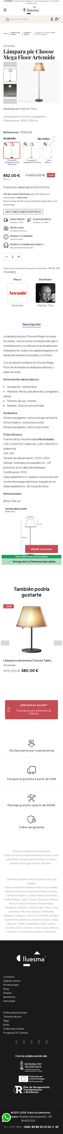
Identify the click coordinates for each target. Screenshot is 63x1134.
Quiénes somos (12, 980)
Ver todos (44, 138)
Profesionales (11, 984)
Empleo (7, 992)
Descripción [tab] (32, 324)
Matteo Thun (28, 108)
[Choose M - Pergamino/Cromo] (31, 150)
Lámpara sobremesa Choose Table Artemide (27, 661)
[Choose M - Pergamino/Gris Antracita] (11, 150)
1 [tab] (25, 679)
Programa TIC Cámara (15, 1032)
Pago (6, 1020)
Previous (10, 64)
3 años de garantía (31, 842)
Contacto (9, 976)
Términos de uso (12, 1016)
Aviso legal (9, 1000)
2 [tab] (28, 679)
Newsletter (9, 996)
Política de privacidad (15, 1012)
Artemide (9, 46)
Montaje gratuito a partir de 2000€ (31, 820)
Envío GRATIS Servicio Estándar (31, 556)
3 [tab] (31, 679)
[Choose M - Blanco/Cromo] (51, 150)
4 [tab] (35, 679)
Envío (6, 1024)
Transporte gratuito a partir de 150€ (31, 758)
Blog (6, 988)
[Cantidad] (12, 257)
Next (10, 101)
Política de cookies (13, 1028)
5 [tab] (38, 679)
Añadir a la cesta (41, 549)
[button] (31, 709)
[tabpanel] (31, 639)
